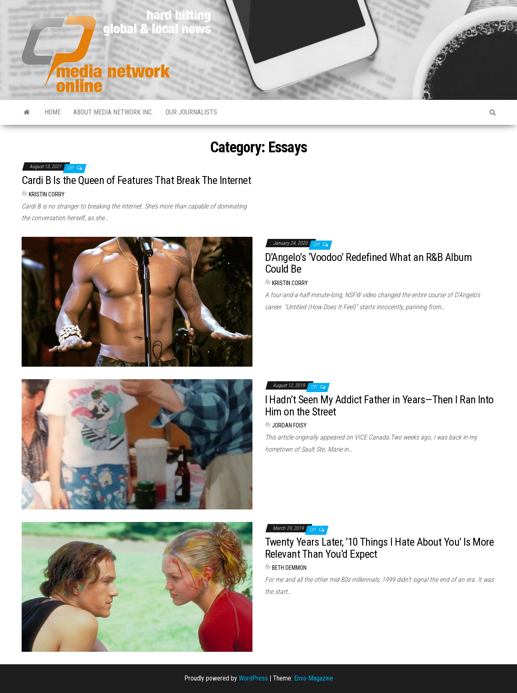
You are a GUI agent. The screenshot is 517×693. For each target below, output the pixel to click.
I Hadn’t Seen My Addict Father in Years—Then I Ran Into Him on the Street (379, 405)
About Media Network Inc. (113, 112)
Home (53, 112)
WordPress (253, 678)
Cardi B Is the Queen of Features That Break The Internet (136, 180)
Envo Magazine (313, 678)
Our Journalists (191, 112)
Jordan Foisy (289, 425)
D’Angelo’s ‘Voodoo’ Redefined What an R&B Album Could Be (368, 263)
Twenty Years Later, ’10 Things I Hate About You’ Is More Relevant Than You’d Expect (379, 548)
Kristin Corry (46, 194)
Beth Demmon (289, 567)
